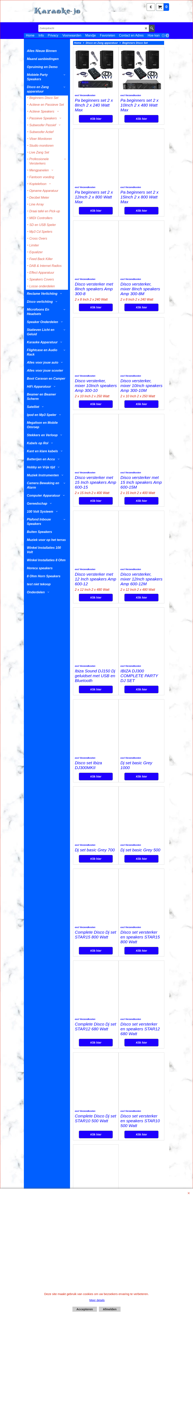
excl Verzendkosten (85, 105)
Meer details (97, 1300)
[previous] (163, 35)
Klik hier (95, 129)
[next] (167, 35)
